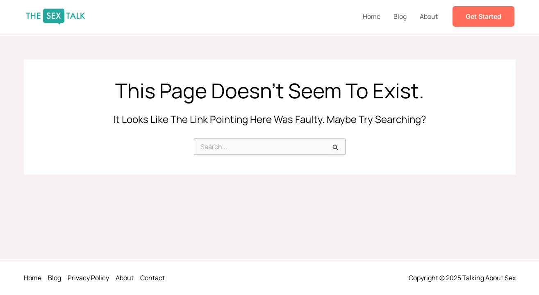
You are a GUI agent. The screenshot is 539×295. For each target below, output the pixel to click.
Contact (152, 277)
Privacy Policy (88, 277)
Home (371, 16)
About (429, 16)
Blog (400, 16)
